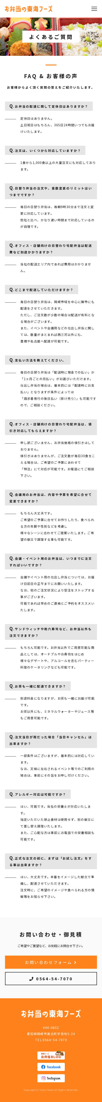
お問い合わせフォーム (51, 962)
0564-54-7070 (51, 978)
